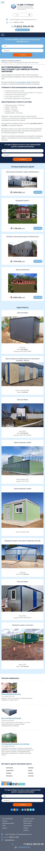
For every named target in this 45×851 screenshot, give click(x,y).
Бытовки (4, 821)
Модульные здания (8, 823)
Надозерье (9, 767)
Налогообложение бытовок (11, 694)
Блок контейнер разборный (11, 718)
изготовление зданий (23, 82)
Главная (3, 60)
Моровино (9, 776)
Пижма (30, 770)
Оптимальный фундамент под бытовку (15, 744)
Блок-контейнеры (7, 818)
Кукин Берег (10, 770)
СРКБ (3, 825)
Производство (28, 825)
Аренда (4, 828)
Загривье (30, 767)
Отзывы (26, 828)
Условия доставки (13, 60)
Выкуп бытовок (28, 821)
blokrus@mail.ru (9, 840)
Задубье (30, 773)
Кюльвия (8, 773)
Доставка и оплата (29, 818)
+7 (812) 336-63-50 (24, 26)
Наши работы (27, 823)
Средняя (30, 776)
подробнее (38, 192)
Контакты (26, 830)
